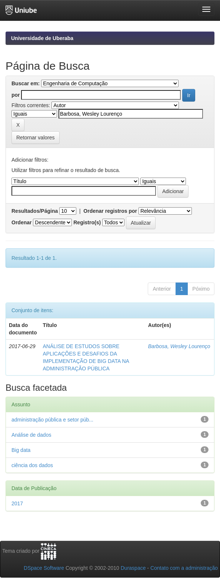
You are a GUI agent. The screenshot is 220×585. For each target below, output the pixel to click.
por (15, 95)
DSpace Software (44, 568)
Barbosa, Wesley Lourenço (179, 346)
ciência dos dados (32, 465)
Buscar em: (25, 83)
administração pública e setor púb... (52, 420)
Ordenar (21, 222)
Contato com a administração (184, 568)
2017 (17, 503)
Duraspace (133, 568)
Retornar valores (35, 138)
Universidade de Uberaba (42, 38)
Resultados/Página (34, 211)
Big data (20, 450)
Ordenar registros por (110, 211)
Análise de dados (31, 435)
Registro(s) (87, 222)
